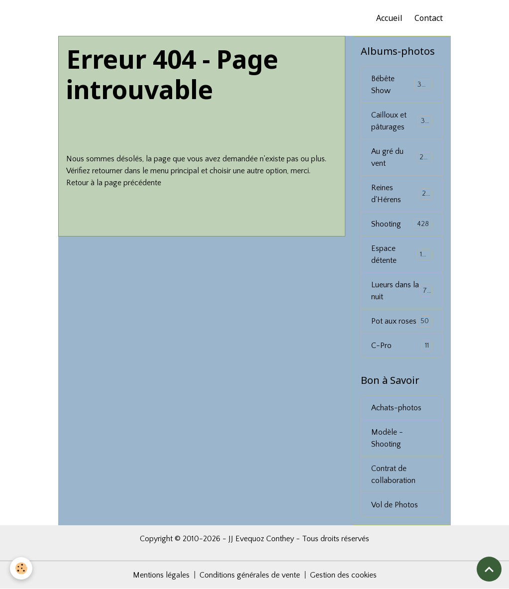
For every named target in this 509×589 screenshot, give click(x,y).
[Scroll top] (489, 569)
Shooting (401, 224)
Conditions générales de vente (250, 575)
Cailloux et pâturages (402, 121)
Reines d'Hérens (401, 193)
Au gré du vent (401, 157)
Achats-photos (396, 407)
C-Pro (401, 346)
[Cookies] (21, 568)
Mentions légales (161, 575)
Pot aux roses (401, 321)
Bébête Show (401, 84)
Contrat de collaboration (393, 474)
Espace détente (401, 254)
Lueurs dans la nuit (401, 290)
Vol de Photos (394, 504)
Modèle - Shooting (387, 438)
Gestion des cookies (343, 575)
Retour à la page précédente (113, 182)
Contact (428, 17)
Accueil (389, 17)
